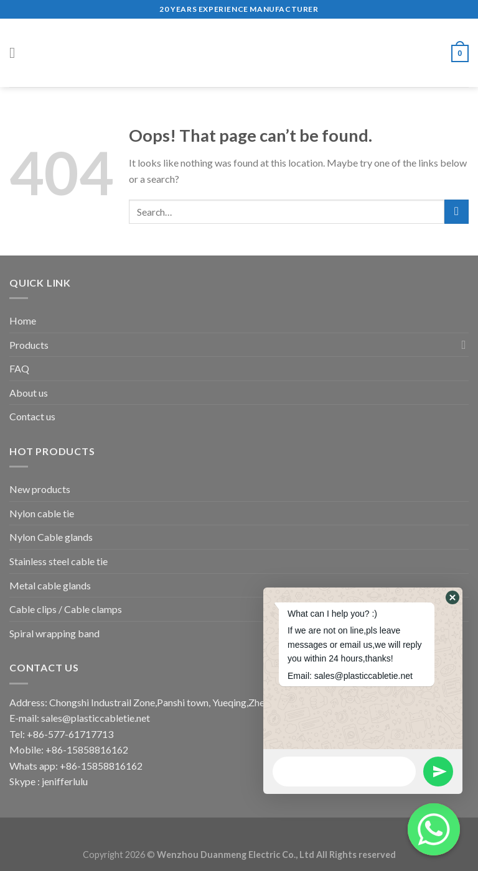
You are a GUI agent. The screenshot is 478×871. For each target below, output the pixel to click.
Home (22, 320)
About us (28, 393)
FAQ (19, 368)
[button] (452, 597)
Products (29, 345)
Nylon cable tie (41, 513)
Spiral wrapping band (54, 633)
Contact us (32, 416)
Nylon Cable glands (51, 537)
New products (39, 489)
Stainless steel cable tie (58, 561)
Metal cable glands (50, 585)
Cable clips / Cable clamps (65, 609)
